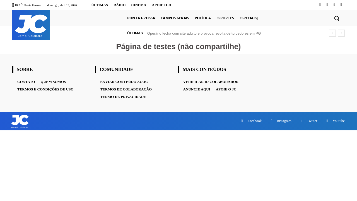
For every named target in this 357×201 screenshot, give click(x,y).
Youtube (339, 121)
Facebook (255, 121)
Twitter (312, 121)
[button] (337, 18)
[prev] (332, 33)
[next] (341, 33)
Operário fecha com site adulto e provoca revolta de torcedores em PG (204, 33)
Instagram (284, 121)
